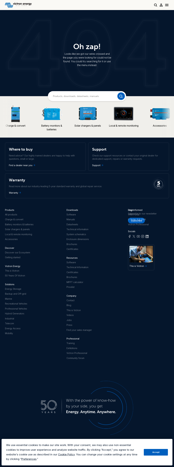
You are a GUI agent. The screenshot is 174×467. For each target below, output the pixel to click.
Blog (69, 305)
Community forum (75, 358)
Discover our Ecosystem (17, 252)
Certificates (72, 249)
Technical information (77, 229)
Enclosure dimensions (78, 239)
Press (69, 325)
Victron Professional (77, 353)
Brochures (72, 244)
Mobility (9, 333)
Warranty (15, 192)
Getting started (12, 257)
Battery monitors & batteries (19, 224)
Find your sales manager (79, 330)
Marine (8, 298)
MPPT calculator (75, 282)
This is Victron (12, 270)
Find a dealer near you (22, 165)
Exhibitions (72, 348)
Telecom (9, 323)
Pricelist (70, 287)
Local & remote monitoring (18, 234)
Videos (70, 315)
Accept (155, 452)
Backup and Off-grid (15, 293)
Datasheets (72, 224)
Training (71, 343)
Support (98, 165)
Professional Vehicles (16, 308)
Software (71, 214)
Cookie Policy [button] (66, 454)
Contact (70, 300)
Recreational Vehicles (16, 303)
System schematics (76, 234)
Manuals (71, 219)
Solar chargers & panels (17, 229)
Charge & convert (14, 219)
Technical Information (77, 267)
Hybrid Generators (14, 313)
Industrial (9, 318)
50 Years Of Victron (15, 275)
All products (11, 214)
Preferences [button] (28, 459)
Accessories (11, 239)
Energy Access (12, 328)
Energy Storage (13, 289)
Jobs (69, 320)
